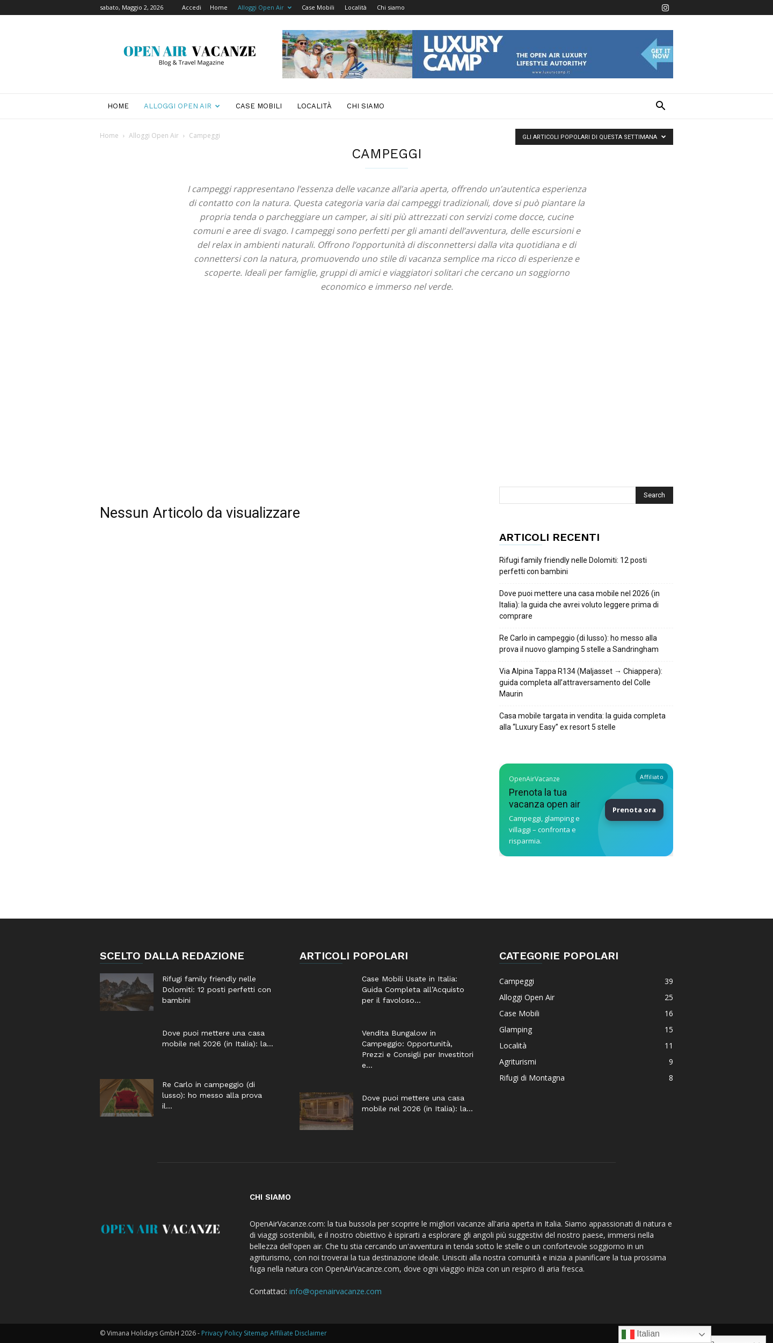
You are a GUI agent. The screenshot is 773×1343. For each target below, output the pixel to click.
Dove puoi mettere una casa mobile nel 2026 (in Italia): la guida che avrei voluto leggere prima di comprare (579, 604)
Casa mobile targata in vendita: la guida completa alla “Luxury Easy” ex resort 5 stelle (582, 721)
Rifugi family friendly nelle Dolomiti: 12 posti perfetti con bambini (573, 566)
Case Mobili (318, 7)
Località (356, 7)
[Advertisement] (386, 406)
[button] (660, 107)
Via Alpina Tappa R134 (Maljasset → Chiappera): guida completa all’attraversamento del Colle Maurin (580, 682)
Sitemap (256, 1333)
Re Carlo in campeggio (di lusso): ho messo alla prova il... (212, 1095)
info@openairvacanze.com (335, 1291)
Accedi (191, 7)
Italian (641, 1334)
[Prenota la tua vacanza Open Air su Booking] (586, 810)
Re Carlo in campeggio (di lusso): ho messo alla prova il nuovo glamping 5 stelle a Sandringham (579, 644)
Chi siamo (391, 7)
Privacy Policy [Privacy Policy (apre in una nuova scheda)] (221, 1333)
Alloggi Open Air (264, 7)
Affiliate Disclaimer (298, 1333)
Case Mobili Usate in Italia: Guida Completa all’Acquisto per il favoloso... (413, 989)
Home (219, 7)
